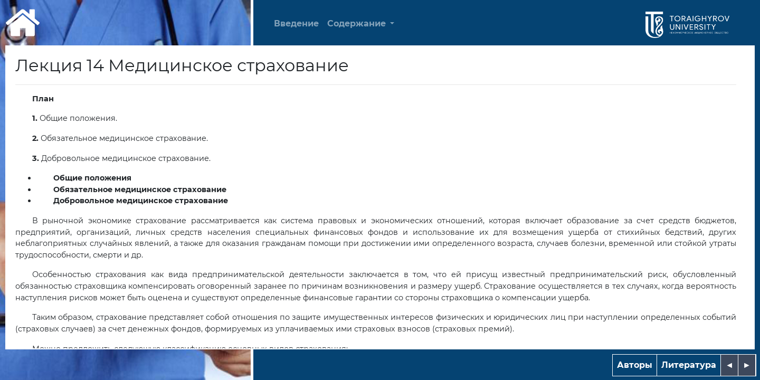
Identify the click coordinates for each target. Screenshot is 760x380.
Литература (688, 365)
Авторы (634, 365)
